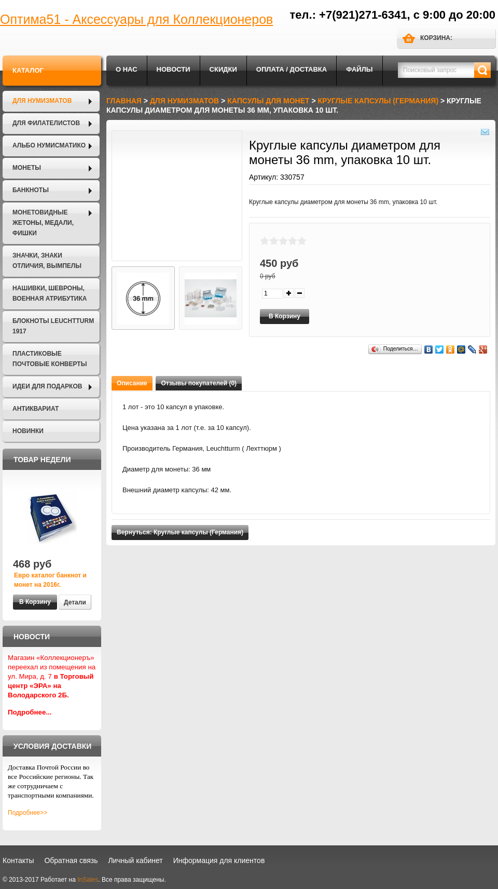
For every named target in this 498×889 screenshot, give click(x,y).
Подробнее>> (27, 812)
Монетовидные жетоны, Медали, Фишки (43, 223)
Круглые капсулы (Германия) (378, 101)
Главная (124, 101)
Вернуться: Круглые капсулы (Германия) (180, 532)
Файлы (359, 69)
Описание (132, 383)
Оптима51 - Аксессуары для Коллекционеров (136, 19)
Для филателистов (46, 123)
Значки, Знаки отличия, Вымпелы (46, 261)
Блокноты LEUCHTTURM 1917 (53, 326)
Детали (75, 602)
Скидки (223, 69)
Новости (173, 69)
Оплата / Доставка (291, 69)
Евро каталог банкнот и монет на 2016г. (50, 580)
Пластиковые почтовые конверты (49, 359)
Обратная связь (71, 860)
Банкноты (30, 190)
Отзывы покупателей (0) (199, 383)
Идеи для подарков (47, 386)
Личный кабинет (135, 860)
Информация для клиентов (219, 860)
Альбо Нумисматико (49, 145)
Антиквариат (35, 408)
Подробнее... (30, 712)
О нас (126, 69)
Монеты (26, 167)
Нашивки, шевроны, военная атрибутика (49, 293)
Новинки (28, 431)
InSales (87, 879)
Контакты (18, 860)
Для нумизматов (42, 100)
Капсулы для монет (268, 101)
